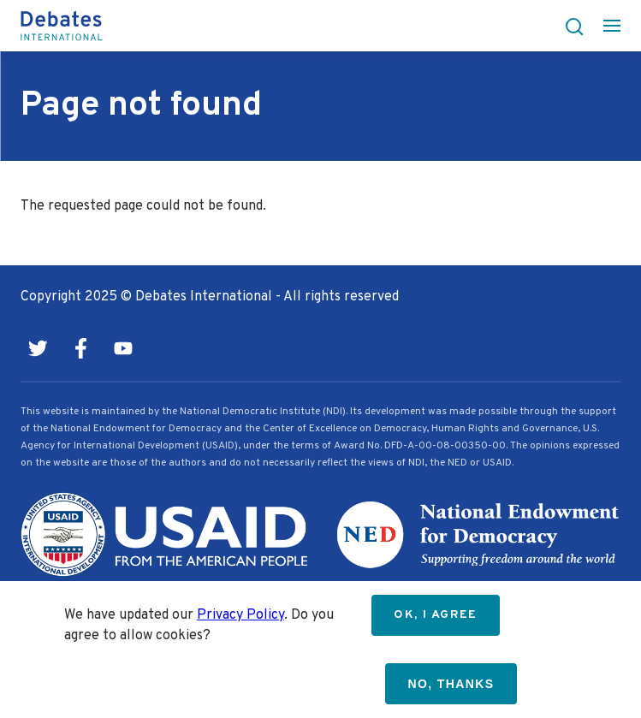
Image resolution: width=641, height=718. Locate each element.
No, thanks (450, 684)
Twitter (38, 348)
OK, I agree (435, 615)
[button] (569, 25)
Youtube (123, 348)
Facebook (80, 348)
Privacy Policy (240, 615)
